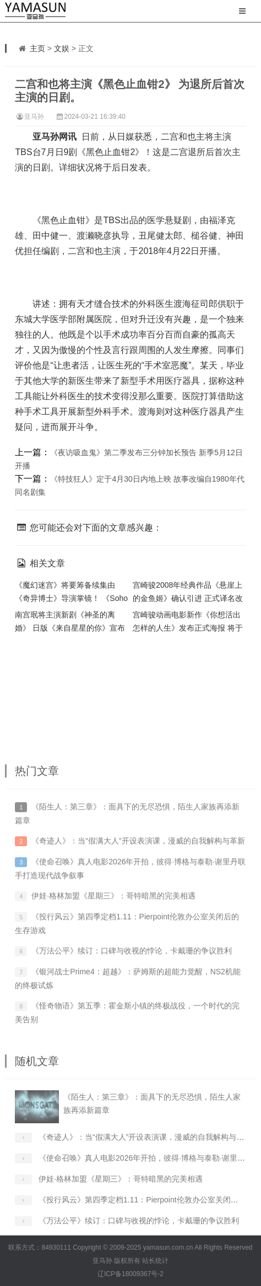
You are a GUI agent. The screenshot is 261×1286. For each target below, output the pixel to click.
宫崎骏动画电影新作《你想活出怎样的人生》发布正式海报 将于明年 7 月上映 (188, 627)
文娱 (61, 48)
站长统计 (155, 1261)
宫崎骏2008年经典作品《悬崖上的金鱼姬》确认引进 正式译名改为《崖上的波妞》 (188, 598)
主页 (37, 48)
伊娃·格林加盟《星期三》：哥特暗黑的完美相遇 (113, 945)
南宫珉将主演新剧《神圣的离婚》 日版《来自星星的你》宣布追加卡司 (70, 627)
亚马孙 (34, 116)
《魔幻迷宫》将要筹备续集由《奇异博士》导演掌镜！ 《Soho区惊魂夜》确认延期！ (71, 598)
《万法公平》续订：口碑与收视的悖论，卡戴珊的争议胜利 (131, 1000)
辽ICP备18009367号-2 (130, 1274)
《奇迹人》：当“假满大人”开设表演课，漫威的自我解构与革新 (137, 890)
